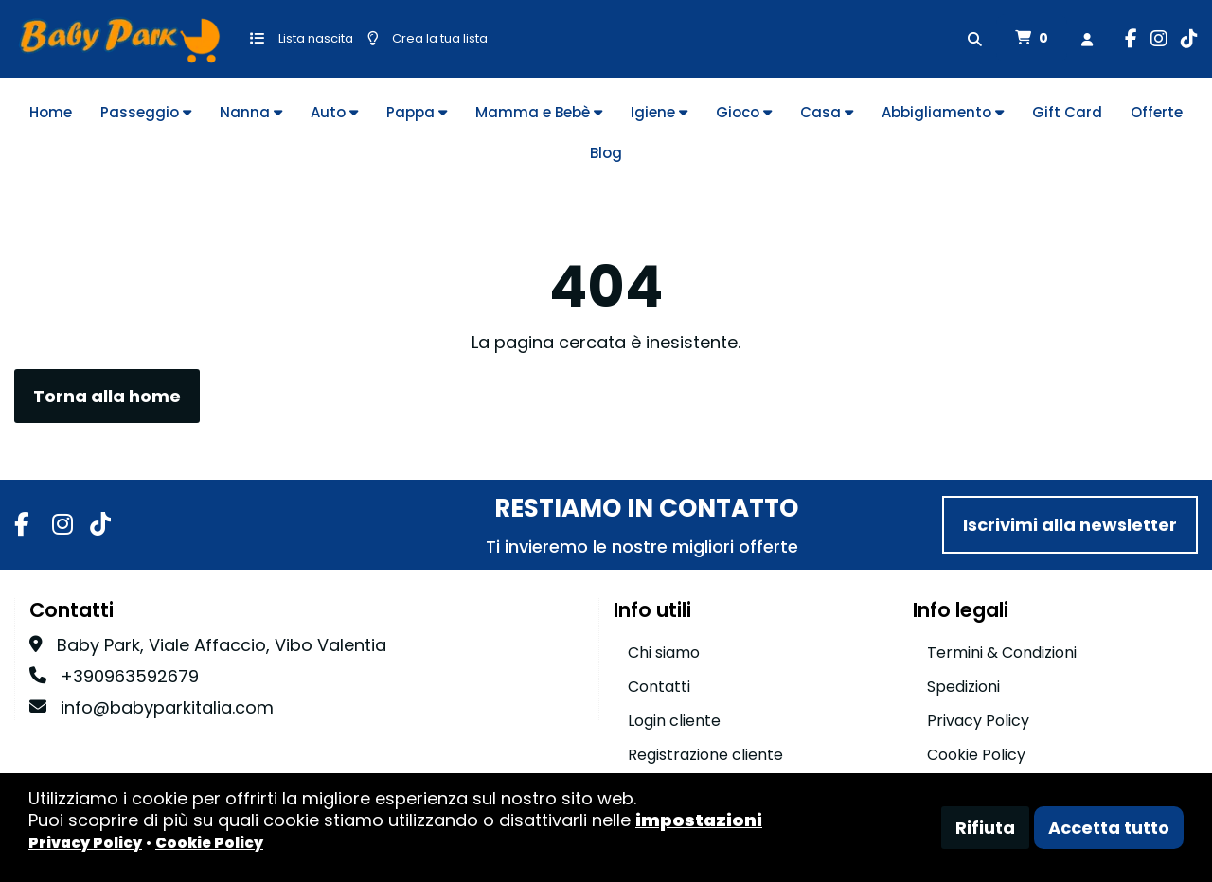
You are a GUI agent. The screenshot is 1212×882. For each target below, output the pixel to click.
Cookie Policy (976, 755)
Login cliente (674, 721)
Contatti (659, 686)
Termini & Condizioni (1002, 652)
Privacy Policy (978, 721)
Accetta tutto (1108, 827)
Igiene (659, 112)
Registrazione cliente (705, 755)
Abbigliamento (943, 112)
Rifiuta (985, 827)
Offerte (1157, 112)
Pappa (416, 112)
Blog (606, 153)
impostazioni (698, 820)
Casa (826, 112)
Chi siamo (664, 652)
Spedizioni (963, 686)
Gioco (744, 112)
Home (50, 112)
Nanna (251, 112)
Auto (334, 112)
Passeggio (145, 112)
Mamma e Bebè (538, 112)
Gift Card (1067, 112)
